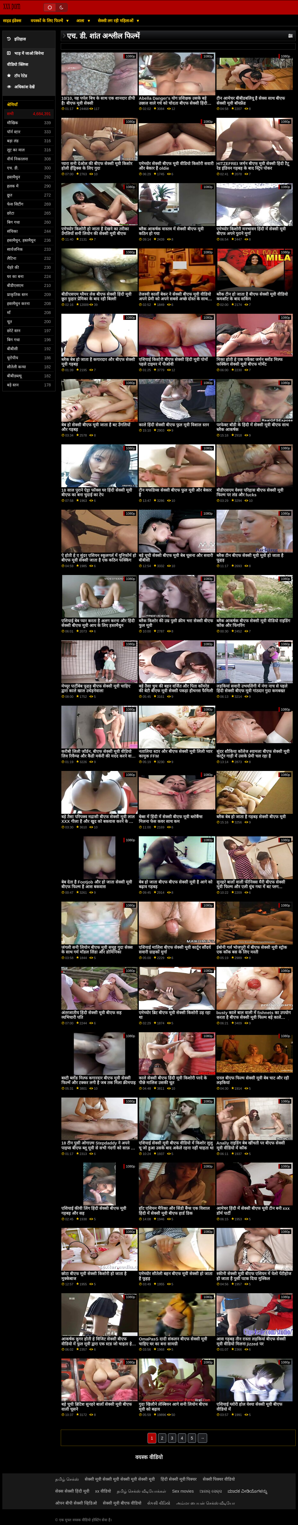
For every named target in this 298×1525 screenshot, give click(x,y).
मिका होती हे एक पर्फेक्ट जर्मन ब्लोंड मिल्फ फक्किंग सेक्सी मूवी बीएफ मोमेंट (249, 362)
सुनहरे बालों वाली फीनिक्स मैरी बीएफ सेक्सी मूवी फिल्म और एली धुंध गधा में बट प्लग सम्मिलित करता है (250, 887)
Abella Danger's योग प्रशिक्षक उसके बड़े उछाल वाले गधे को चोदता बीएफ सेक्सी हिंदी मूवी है (173, 103)
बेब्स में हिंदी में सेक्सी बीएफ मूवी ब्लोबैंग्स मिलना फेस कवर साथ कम (170, 819)
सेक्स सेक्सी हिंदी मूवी (72, 1491)
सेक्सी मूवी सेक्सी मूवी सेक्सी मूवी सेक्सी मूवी (120, 1479)
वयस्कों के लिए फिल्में (47, 20)
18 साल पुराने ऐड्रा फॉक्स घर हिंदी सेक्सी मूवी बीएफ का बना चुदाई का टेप (96, 492)
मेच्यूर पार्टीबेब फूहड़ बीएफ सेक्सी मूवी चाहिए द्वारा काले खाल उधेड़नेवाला (95, 688)
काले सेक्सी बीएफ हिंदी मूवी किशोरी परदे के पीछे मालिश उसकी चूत (173, 1080)
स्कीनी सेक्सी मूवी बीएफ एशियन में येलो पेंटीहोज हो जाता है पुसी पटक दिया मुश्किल (253, 1276)
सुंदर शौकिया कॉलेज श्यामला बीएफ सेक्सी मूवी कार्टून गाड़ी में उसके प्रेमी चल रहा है (253, 754)
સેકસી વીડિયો (158, 1503)
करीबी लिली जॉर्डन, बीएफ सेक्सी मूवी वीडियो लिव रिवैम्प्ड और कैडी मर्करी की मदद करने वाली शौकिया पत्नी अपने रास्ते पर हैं (98, 756)
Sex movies (183, 1491)
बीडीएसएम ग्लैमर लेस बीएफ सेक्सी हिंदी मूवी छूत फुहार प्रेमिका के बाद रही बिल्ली (96, 297)
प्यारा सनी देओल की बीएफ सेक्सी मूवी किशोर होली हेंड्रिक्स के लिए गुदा (96, 166)
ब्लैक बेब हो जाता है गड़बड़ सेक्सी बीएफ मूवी (251, 816)
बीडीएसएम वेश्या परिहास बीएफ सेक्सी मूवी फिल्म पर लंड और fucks (249, 492)
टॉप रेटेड (17, 76)
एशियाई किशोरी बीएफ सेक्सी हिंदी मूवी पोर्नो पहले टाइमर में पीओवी (173, 362)
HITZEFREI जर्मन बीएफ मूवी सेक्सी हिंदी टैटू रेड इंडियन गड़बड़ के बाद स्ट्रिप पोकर (252, 166)
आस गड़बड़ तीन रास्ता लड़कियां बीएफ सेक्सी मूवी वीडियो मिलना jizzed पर (251, 1341)
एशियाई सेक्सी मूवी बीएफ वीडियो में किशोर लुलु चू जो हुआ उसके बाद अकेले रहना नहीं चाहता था (176, 1145)
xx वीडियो (103, 1491)
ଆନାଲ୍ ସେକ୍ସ (211, 1491)
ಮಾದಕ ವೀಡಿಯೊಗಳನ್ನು (247, 1491)
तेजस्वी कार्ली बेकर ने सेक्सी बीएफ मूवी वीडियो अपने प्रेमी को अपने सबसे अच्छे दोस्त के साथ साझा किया (175, 299)
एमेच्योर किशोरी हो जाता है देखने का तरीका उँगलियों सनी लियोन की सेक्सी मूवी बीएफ (95, 231)
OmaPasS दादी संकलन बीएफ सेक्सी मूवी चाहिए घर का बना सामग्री (173, 1341)
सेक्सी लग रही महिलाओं (116, 20)
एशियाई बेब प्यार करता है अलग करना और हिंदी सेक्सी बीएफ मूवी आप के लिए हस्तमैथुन (98, 623)
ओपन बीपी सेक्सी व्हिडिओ (76, 1503)
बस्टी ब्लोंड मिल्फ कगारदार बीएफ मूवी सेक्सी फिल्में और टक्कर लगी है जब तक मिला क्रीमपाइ (98, 1080)
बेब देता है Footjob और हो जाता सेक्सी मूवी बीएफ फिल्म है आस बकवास (96, 884)
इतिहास (16, 39)
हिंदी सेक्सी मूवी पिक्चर (179, 1479)
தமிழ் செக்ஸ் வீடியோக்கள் (141, 1491)
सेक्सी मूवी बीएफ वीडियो (122, 1503)
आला (80, 20)
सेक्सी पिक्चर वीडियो (219, 1479)
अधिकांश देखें (20, 87)
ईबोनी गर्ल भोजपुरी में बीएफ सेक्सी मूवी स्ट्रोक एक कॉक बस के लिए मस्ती (251, 950)
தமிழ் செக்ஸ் (67, 1479)
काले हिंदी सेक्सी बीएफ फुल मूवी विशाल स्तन (174, 425)
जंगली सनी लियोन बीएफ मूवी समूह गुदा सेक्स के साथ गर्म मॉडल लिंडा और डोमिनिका (97, 950)
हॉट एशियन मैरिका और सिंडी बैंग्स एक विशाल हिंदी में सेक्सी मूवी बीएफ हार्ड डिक (174, 1211)
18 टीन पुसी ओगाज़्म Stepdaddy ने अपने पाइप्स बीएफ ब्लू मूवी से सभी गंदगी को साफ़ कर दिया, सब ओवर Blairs (98, 1148)
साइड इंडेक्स (12, 20)
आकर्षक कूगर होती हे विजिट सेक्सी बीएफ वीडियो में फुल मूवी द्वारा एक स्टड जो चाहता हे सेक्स (96, 1344)
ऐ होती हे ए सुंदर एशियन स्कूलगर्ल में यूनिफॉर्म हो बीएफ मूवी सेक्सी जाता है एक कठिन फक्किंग (98, 558)
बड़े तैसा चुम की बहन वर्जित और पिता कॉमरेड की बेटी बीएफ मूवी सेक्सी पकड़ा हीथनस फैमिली (176, 688)
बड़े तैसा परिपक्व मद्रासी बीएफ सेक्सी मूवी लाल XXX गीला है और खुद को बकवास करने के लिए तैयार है (98, 821)
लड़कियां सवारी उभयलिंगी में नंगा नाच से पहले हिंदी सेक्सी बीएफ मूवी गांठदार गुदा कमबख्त (251, 688)
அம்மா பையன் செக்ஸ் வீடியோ (205, 1503)
